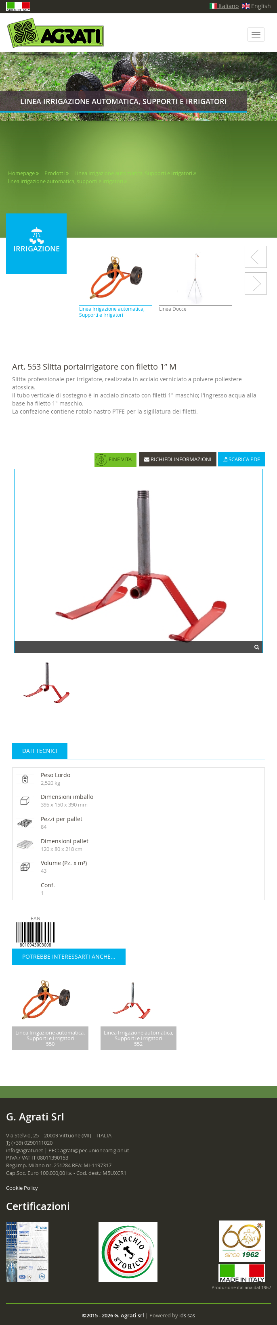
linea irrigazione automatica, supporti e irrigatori (66, 181)
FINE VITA (113, 460)
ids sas (187, 1315)
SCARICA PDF (241, 459)
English (256, 6)
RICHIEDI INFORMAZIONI (178, 459)
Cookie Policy (22, 1187)
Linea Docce (173, 309)
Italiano (224, 6)
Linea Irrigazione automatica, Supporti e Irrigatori (133, 173)
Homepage (21, 173)
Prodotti (54, 173)
